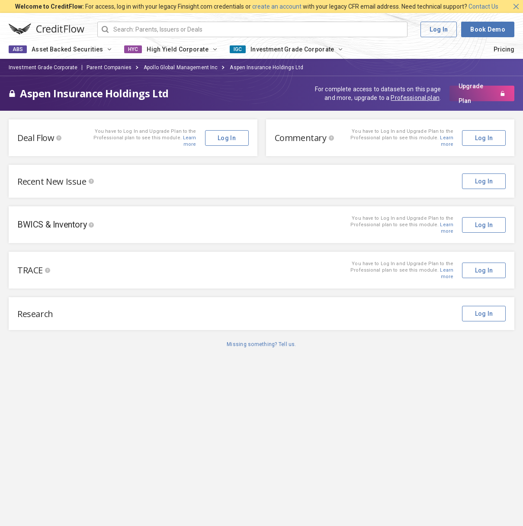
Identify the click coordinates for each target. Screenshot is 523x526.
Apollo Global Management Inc (181, 67)
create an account (277, 6)
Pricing (504, 49)
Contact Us (483, 6)
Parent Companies (109, 67)
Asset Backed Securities (67, 49)
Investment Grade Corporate (292, 49)
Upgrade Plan (482, 93)
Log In (439, 29)
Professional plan (415, 97)
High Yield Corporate (178, 49)
